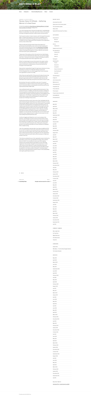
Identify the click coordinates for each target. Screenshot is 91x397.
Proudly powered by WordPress (25, 394)
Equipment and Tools (57, 48)
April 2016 (55, 150)
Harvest (55, 64)
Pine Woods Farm (56, 237)
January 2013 (55, 193)
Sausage (56, 41)
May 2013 (55, 184)
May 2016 (55, 147)
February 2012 (55, 215)
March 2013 (55, 189)
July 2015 (54, 152)
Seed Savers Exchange (43, 47)
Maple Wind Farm (56, 235)
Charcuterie (55, 37)
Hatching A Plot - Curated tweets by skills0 (61, 384)
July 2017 (54, 134)
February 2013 (55, 191)
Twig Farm (55, 239)
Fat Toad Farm (55, 233)
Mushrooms (55, 82)
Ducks (55, 54)
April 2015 (55, 158)
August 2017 (55, 132)
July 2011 (54, 224)
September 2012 (56, 200)
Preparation (55, 86)
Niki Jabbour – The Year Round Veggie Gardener (62, 248)
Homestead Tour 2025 (57, 22)
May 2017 (55, 136)
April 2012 (55, 211)
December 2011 (56, 219)
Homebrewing (55, 75)
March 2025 (55, 108)
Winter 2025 (55, 28)
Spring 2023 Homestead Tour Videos (60, 30)
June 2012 (55, 206)
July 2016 (54, 143)
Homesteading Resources (37, 11)
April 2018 (55, 128)
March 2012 (55, 213)
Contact (51, 11)
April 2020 (55, 119)
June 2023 (55, 110)
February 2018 (55, 130)
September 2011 (56, 222)
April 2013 (55, 187)
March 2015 (55, 161)
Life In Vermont (56, 80)
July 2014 (54, 167)
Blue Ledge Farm (56, 231)
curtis (30, 19)
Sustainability (55, 95)
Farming (54, 58)
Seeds (55, 73)
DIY (53, 44)
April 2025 (55, 106)
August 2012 (55, 202)
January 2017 (55, 141)
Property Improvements (57, 93)
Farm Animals (55, 50)
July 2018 (54, 123)
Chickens (56, 52)
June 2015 (55, 154)
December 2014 (56, 165)
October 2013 (55, 178)
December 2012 (56, 195)
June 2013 (55, 182)
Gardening (55, 61)
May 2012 (55, 208)
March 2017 (55, 139)
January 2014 (55, 174)
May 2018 (55, 126)
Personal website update (58, 26)
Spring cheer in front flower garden (59, 24)
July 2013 (54, 180)
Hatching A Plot (30, 4)
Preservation (55, 88)
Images (54, 77)
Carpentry (56, 45)
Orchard (55, 66)
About (46, 11)
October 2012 (55, 198)
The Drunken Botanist (57, 251)
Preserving (55, 90)
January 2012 (55, 217)
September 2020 (56, 115)
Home (20, 11)
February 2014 (55, 171)
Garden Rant (55, 246)
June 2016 (55, 145)
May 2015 (55, 156)
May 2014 (55, 169)
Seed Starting (57, 71)
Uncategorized (56, 97)
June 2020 (55, 117)
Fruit (55, 62)
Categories (27, 11)
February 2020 (55, 121)
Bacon (55, 39)
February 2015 (55, 163)
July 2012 (54, 204)
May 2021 (55, 113)
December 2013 (56, 176)
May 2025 (55, 104)
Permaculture (55, 84)
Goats (55, 56)
